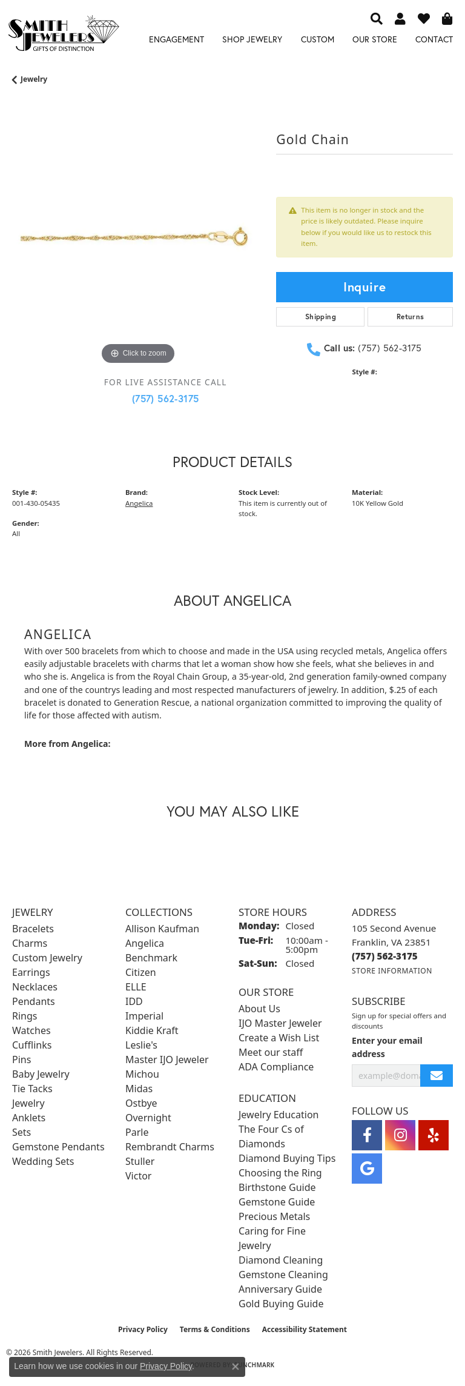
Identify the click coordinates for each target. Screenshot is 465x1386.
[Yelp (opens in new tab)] (433, 1135)
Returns (410, 316)
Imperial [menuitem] (144, 1016)
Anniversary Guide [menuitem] (280, 1289)
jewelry (34, 79)
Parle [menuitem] (136, 1132)
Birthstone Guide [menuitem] (277, 1187)
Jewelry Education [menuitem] (278, 1114)
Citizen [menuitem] (140, 972)
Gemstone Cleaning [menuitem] (283, 1274)
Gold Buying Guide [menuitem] (281, 1303)
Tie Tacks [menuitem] (32, 1088)
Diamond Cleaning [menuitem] (281, 1260)
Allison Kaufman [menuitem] (162, 928)
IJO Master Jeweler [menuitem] (280, 1023)
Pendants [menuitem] (33, 1001)
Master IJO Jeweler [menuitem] (167, 1059)
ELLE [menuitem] (136, 986)
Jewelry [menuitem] (28, 1103)
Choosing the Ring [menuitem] (280, 1172)
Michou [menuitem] (142, 1074)
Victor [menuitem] (138, 1175)
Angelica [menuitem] (144, 943)
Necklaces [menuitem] (35, 986)
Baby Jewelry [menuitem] (41, 1074)
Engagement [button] (176, 39)
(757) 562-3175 (165, 398)
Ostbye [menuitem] (141, 1103)
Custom (317, 39)
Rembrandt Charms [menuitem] (169, 1146)
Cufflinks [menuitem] (31, 1045)
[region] (138, 242)
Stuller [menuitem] (139, 1161)
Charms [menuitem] (29, 943)
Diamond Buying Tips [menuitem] (287, 1158)
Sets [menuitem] (21, 1132)
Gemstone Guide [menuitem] (277, 1202)
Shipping (320, 316)
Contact (434, 39)
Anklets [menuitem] (28, 1117)
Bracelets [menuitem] (33, 928)
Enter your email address (387, 1047)
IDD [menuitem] (134, 1001)
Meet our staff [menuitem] (271, 1052)
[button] (377, 18)
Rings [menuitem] (24, 1016)
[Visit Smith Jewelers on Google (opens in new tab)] (367, 1168)
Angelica (139, 503)
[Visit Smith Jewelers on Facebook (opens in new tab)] (367, 1135)
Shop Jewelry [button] (252, 39)
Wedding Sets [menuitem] (43, 1161)
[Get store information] (392, 971)
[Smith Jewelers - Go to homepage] (63, 35)
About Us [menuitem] (259, 1008)
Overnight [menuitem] (148, 1117)
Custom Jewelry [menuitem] (47, 957)
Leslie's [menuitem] (141, 1045)
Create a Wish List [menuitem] (279, 1037)
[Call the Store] (385, 956)
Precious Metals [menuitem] (274, 1216)
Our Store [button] (374, 39)
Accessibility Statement (304, 1329)
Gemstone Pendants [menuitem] (58, 1146)
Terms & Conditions (215, 1329)
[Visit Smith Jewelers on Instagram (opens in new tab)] (400, 1135)
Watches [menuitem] (31, 1030)
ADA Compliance (276, 1066)
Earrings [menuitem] (31, 972)
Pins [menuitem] (21, 1059)
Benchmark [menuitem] (151, 957)
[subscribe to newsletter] (436, 1075)
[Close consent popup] (235, 1366)
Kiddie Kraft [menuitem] (151, 1030)
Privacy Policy (143, 1329)
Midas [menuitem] (139, 1088)
